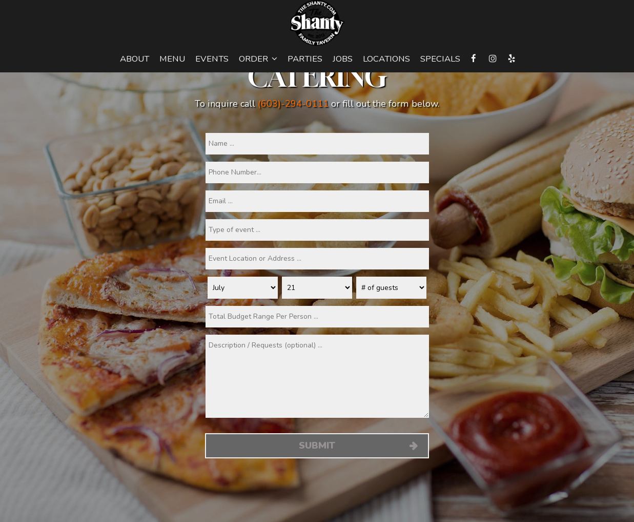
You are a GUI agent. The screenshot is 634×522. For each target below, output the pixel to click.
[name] (317, 143)
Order (258, 59)
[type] (317, 230)
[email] (317, 201)
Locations (386, 59)
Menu (172, 59)
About (134, 59)
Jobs (343, 59)
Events (212, 59)
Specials (440, 59)
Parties (305, 59)
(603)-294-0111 (293, 104)
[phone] (317, 172)
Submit (317, 445)
